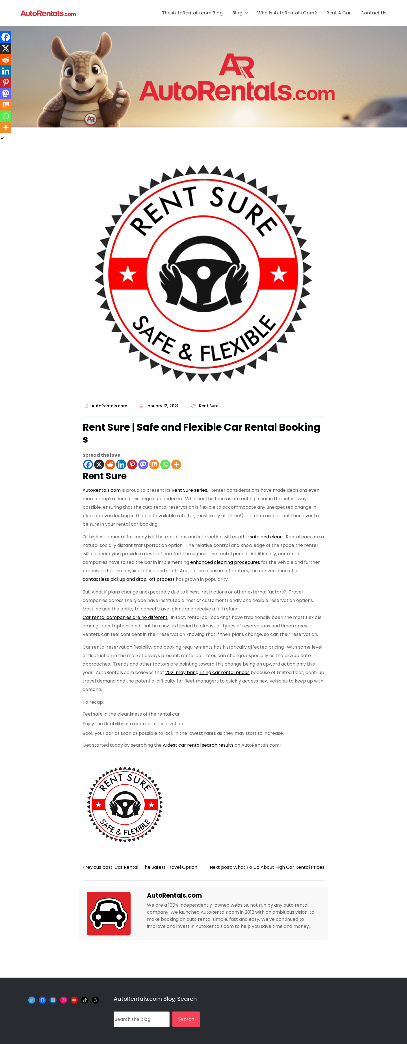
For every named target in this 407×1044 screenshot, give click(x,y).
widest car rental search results (198, 745)
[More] (176, 464)
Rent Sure (208, 406)
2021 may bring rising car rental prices (207, 672)
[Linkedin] (121, 464)
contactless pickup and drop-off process (129, 579)
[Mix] (154, 464)
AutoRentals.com (109, 406)
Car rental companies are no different (125, 617)
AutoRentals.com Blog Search (155, 999)
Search (186, 1019)
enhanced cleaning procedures (225, 562)
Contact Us (373, 13)
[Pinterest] (132, 464)
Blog (237, 13)
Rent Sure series (189, 490)
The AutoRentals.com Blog (192, 13)
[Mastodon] (143, 464)
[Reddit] (110, 464)
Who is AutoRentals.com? (287, 13)
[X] (99, 464)
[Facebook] (88, 464)
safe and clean (266, 537)
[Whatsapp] (165, 464)
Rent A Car (338, 13)
